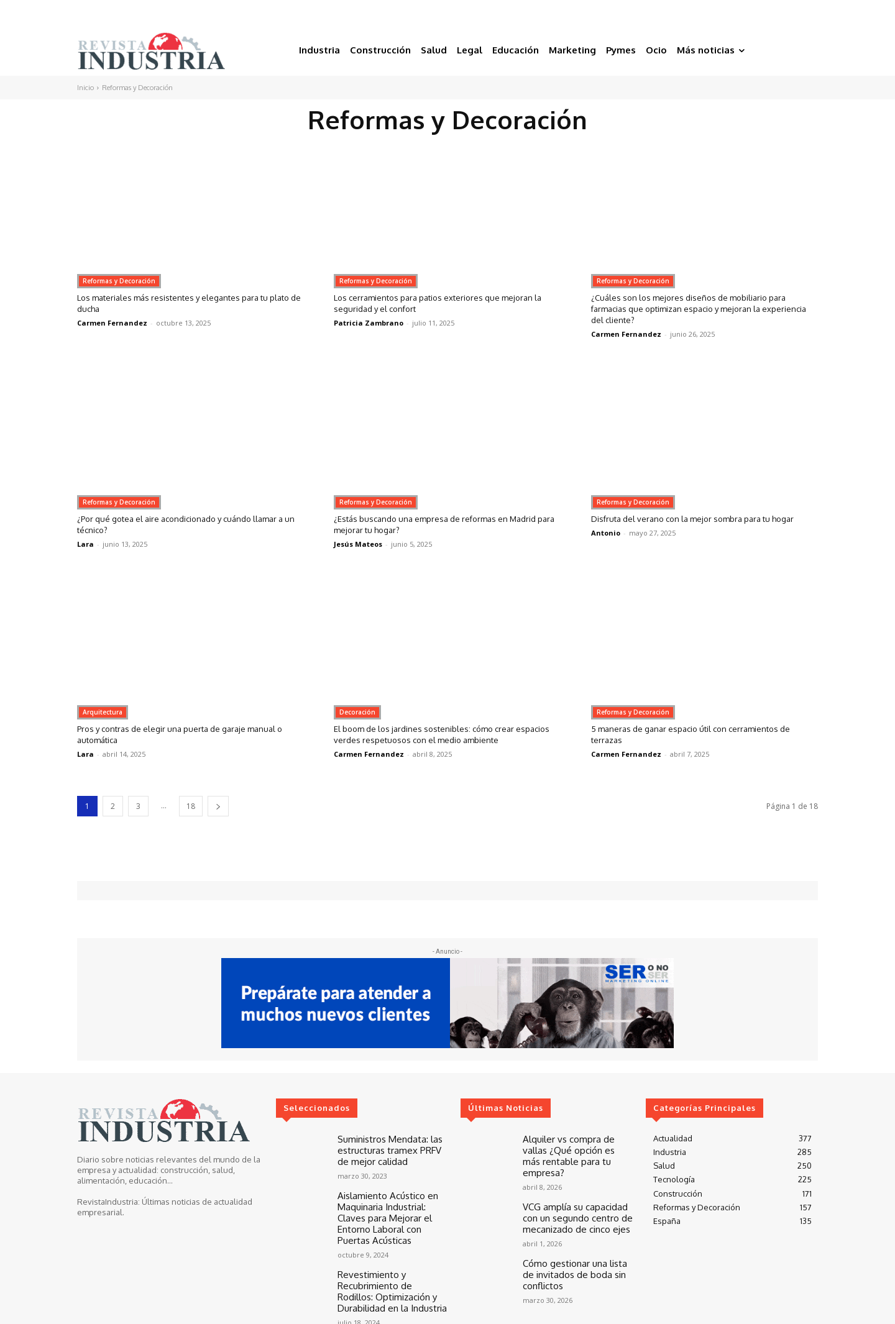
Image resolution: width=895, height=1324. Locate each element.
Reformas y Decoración (119, 280)
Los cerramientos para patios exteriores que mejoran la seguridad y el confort (445, 302)
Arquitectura (102, 712)
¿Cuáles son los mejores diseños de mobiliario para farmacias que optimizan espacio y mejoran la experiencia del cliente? (698, 308)
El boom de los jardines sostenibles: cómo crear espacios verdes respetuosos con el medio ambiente (446, 734)
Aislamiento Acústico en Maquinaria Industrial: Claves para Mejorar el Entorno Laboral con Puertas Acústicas (392, 1206)
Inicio (85, 87)
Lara (85, 544)
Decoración (357, 712)
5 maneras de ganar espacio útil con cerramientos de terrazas (702, 734)
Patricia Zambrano (368, 322)
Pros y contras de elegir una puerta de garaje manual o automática (188, 734)
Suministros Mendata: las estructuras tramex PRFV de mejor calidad (389, 1147)
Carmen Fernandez (112, 322)
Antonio (605, 544)
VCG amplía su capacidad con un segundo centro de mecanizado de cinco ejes (577, 1202)
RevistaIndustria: (108, 1202)
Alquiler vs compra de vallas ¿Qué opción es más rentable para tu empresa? (578, 1147)
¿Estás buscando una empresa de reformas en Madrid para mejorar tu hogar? (446, 524)
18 (190, 806)
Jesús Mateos (358, 544)
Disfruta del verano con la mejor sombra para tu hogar (691, 524)
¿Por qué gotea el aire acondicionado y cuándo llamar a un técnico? (189, 524)
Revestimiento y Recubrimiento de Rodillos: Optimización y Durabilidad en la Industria (388, 1268)
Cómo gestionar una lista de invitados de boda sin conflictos (575, 1255)
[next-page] (218, 806)
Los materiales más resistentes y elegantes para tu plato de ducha (185, 302)
